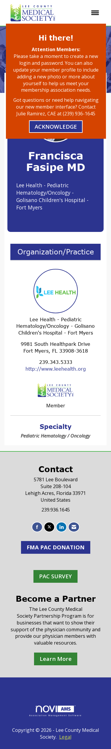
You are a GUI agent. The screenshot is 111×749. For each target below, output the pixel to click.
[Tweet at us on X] (49, 527)
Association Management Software (55, 711)
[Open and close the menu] (83, 13)
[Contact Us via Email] (74, 527)
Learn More (56, 658)
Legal (65, 737)
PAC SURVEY (55, 576)
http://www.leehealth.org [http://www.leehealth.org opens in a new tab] (55, 369)
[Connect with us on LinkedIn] (61, 527)
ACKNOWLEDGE (56, 126)
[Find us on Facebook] (37, 527)
